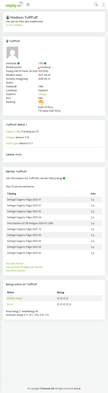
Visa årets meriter (16, 270)
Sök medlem (14, 25)
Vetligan (10, 137)
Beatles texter (15, 298)
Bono (10, 304)
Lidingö (42, 94)
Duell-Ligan (12, 143)
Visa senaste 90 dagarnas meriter (24, 267)
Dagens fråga (13, 131)
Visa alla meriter (15, 263)
